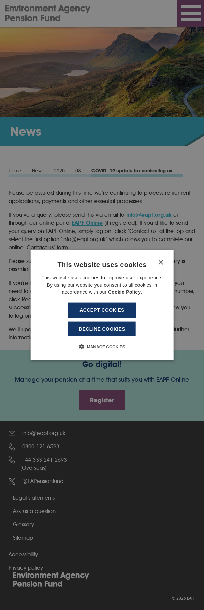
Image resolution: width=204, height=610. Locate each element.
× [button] (160, 262)
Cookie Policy (124, 292)
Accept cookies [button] (102, 310)
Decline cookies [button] (102, 328)
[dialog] (102, 305)
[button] (102, 346)
